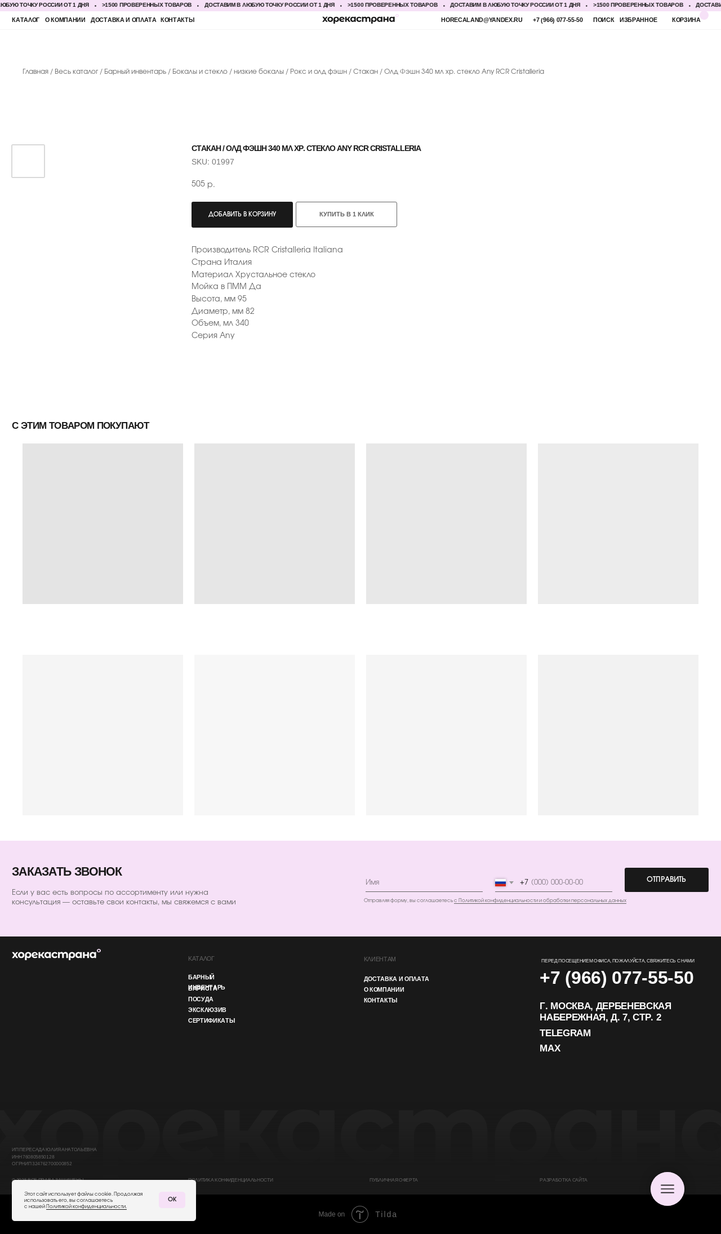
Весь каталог (77, 71)
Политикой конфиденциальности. (86, 1206)
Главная (35, 71)
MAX (550, 1049)
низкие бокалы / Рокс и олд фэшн (290, 71)
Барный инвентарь (136, 71)
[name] (424, 883)
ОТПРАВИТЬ (666, 880)
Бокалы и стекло (200, 71)
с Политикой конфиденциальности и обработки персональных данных (540, 900)
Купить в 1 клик (346, 214)
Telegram (565, 1033)
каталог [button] (25, 20)
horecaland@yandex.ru (482, 20)
